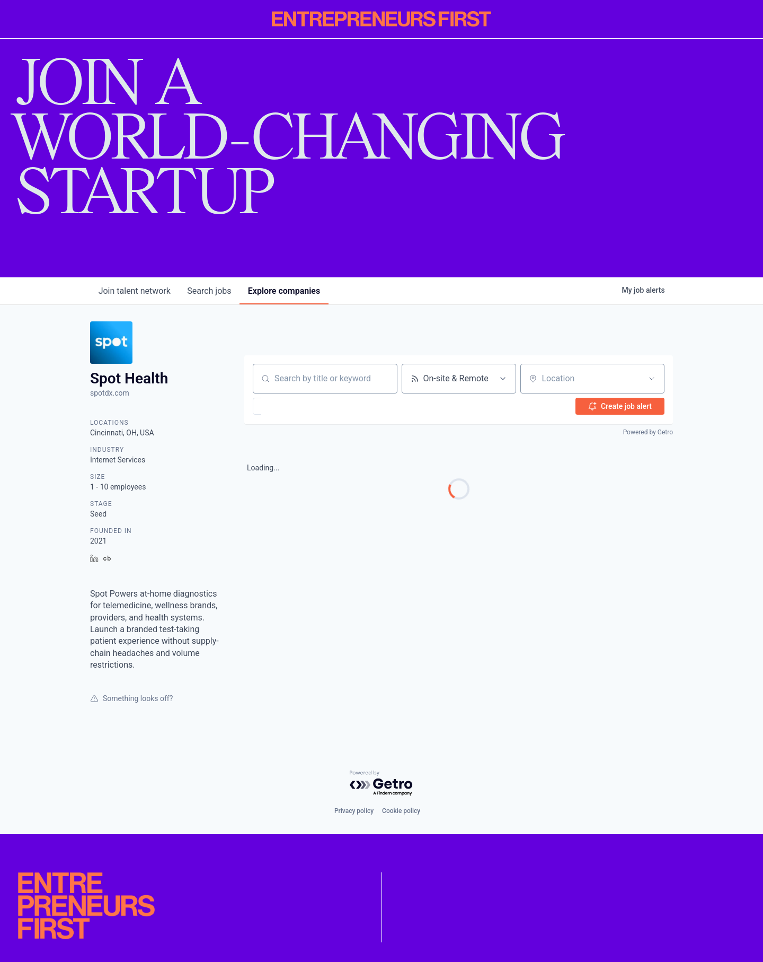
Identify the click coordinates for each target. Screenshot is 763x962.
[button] (288, 406)
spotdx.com (109, 393)
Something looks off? (131, 698)
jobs (210, 291)
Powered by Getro (648, 432)
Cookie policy (401, 811)
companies (285, 291)
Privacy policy (354, 811)
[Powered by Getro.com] (381, 784)
